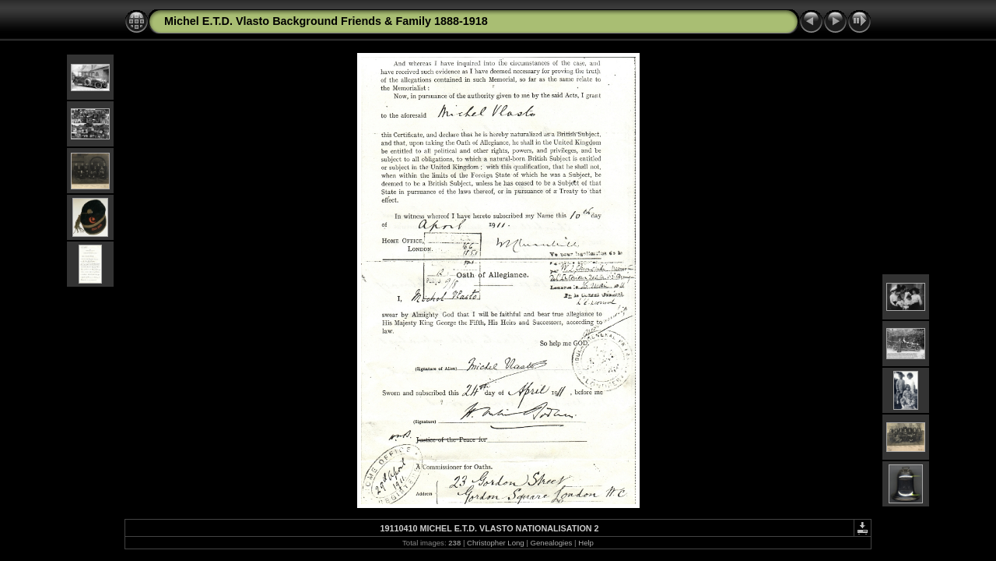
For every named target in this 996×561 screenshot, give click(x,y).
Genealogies (552, 542)
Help (586, 542)
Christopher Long (495, 542)
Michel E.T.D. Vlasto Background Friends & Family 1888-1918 (326, 21)
